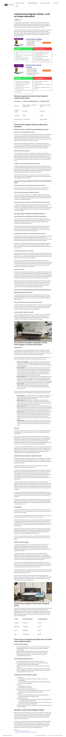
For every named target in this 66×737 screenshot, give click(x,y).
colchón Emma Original (20, 134)
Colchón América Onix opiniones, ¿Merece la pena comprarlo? (26, 732)
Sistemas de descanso (33, 3)
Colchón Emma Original (34, 39)
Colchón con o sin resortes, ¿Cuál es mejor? (22, 730)
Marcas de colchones (46, 3)
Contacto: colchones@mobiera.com (41, 735)
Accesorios (56, 3)
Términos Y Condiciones (59, 735)
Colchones (17, 729)
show (20, 19)
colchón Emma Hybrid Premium (21, 218)
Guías (18, 6)
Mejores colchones (21, 3)
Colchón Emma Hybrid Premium (33, 66)
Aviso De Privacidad (51, 735)
